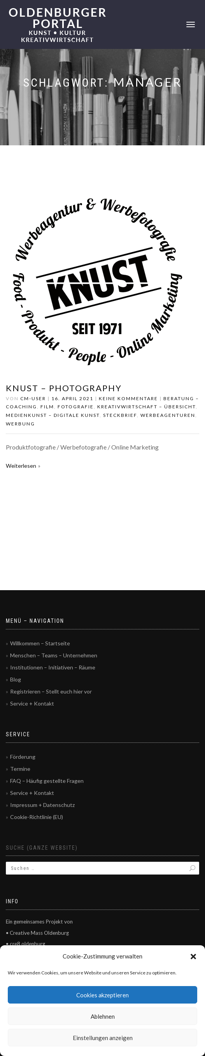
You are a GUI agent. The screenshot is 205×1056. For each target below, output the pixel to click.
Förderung (22, 756)
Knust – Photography (64, 388)
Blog (15, 679)
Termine (20, 768)
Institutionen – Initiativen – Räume (52, 667)
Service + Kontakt (32, 703)
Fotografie (76, 407)
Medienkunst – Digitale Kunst (53, 415)
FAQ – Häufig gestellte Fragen (47, 780)
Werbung (20, 424)
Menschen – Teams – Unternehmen (53, 655)
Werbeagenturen (167, 415)
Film (47, 407)
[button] (193, 956)
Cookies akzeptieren (102, 995)
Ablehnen (103, 1016)
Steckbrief (120, 415)
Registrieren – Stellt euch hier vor (51, 691)
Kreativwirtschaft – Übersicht (146, 407)
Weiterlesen (21, 465)
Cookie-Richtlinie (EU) (36, 817)
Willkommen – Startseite (40, 643)
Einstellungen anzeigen (103, 1037)
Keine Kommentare (128, 398)
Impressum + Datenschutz (42, 805)
